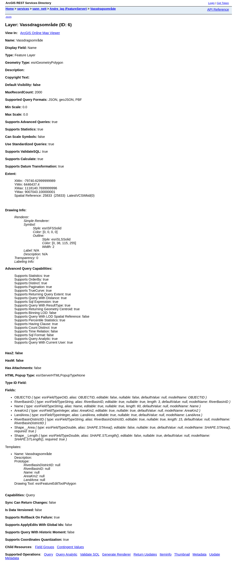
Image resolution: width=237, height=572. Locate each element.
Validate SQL (89, 554)
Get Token (223, 3)
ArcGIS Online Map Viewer (40, 33)
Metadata (199, 554)
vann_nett (39, 8)
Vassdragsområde (103, 8)
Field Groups (44, 547)
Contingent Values (70, 547)
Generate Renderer (116, 554)
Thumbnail (182, 554)
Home (10, 8)
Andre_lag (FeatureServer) (68, 8)
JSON (9, 17)
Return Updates (145, 554)
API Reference (218, 9)
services (23, 8)
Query (48, 554)
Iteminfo (166, 554)
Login (211, 3)
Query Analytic (66, 554)
